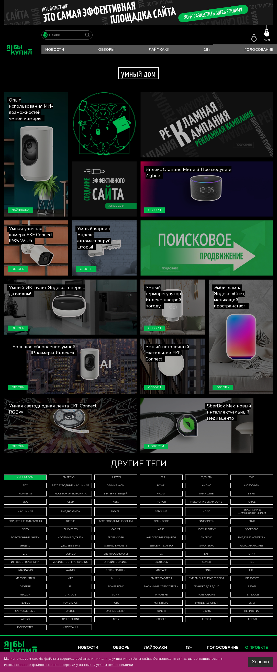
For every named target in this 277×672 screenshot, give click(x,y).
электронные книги (25, 537)
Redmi (252, 586)
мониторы (161, 602)
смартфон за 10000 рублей (206, 578)
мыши (115, 578)
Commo (70, 553)
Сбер (71, 501)
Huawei (116, 477)
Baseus (70, 521)
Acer (116, 619)
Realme (25, 602)
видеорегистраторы (251, 537)
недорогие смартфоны (206, 501)
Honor (161, 501)
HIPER (161, 477)
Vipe (70, 578)
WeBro (25, 619)
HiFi (251, 570)
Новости (54, 49)
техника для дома (206, 586)
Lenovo (252, 619)
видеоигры (206, 521)
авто (116, 501)
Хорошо (260, 661)
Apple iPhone (71, 619)
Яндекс (25, 545)
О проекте (256, 647)
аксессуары (251, 485)
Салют (116, 529)
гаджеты (206, 477)
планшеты (206, 493)
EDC (25, 485)
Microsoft (252, 578)
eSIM (252, 602)
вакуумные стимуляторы (161, 586)
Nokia (206, 511)
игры (251, 493)
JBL (71, 586)
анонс (206, 485)
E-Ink (251, 553)
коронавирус (206, 529)
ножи (161, 485)
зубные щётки (116, 611)
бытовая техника (161, 545)
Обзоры (106, 49)
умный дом (25, 477)
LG (161, 553)
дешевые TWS (70, 545)
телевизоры (116, 537)
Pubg (116, 602)
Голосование (259, 49)
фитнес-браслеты (116, 545)
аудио (70, 570)
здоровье (251, 529)
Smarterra (207, 545)
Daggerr (25, 586)
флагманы (70, 627)
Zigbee (70, 611)
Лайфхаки (159, 49)
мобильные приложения (70, 562)
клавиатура (25, 570)
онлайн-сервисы (116, 562)
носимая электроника (70, 493)
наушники (25, 511)
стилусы (70, 594)
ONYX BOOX (161, 521)
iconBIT (206, 562)
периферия (252, 611)
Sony (115, 594)
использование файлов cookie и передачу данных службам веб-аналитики (68, 665)
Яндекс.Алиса (70, 511)
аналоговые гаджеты (161, 537)
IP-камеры (161, 594)
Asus (161, 529)
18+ (207, 49)
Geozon (25, 594)
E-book (206, 619)
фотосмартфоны (251, 545)
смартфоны (71, 477)
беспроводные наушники (70, 485)
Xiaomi (161, 493)
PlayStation (70, 602)
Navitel (116, 511)
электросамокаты (116, 553)
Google (161, 619)
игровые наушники (25, 562)
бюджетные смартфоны (25, 521)
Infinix (206, 570)
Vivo (25, 501)
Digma (206, 611)
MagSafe (161, 570)
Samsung (161, 511)
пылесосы (252, 594)
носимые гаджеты (70, 537)
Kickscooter (25, 627)
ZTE (25, 553)
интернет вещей (115, 493)
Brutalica (161, 562)
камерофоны (206, 594)
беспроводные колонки (116, 521)
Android (206, 537)
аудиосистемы (25, 611)
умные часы (115, 485)
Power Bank (116, 586)
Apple (252, 501)
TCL (252, 562)
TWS (251, 477)
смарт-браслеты (161, 578)
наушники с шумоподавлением (252, 511)
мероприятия (25, 578)
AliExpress (70, 529)
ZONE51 (161, 611)
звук (252, 521)
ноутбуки (25, 493)
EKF (206, 553)
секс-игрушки (116, 570)
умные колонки (206, 602)
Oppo (25, 529)
